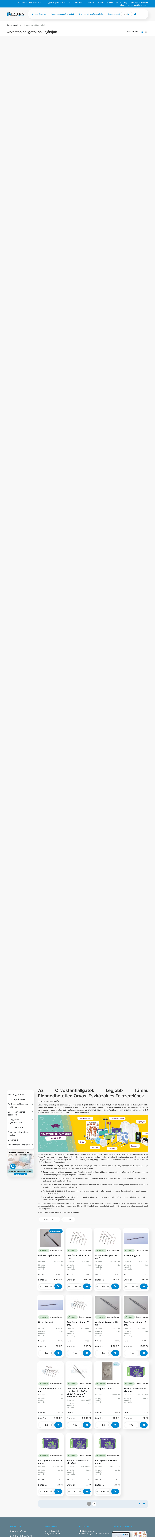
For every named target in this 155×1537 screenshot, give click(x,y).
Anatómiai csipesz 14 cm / (78, 1256)
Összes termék (12, 25)
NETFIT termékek (16, 1127)
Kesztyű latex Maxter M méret (135, 1390)
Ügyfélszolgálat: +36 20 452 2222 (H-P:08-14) (65, 2)
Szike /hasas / (45, 1322)
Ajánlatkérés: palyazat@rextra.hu (133, 5)
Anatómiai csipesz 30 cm (49, 1390)
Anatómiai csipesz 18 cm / (135, 1323)
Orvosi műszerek (38, 14)
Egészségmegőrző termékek (62, 14)
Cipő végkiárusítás (16, 1099)
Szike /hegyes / (132, 1255)
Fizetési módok (18, 1531)
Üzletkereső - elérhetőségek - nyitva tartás (94, 1532)
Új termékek (13, 1140)
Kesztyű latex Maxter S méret (50, 1461)
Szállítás (91, 2)
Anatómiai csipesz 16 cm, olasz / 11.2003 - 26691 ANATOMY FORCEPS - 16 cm (78, 1392)
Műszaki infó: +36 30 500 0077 (30, 2)
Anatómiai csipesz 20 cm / (78, 1323)
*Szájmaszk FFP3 (104, 1388)
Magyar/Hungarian (139, 3)
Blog (125, 2)
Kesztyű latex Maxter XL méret (78, 1461)
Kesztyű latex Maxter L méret (107, 1461)
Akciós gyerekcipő (16, 1094)
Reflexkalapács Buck (49, 1255)
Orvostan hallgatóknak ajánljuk (34, 25)
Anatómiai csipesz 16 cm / (106, 1256)
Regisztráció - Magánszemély (53, 1532)
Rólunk (118, 2)
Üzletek (110, 2)
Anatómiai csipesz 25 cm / (106, 1323)
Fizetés (101, 2)
